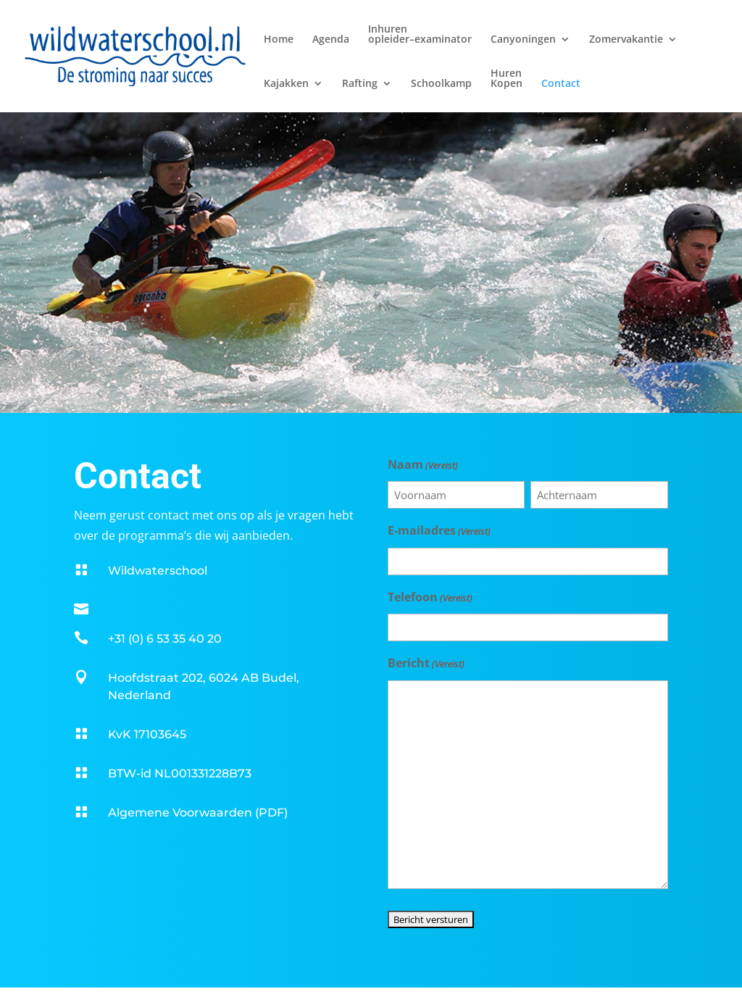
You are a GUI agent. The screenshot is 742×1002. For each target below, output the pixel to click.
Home (278, 40)
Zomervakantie (626, 40)
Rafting (360, 84)
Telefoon (430, 598)
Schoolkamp (441, 84)
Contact (560, 84)
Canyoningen (523, 40)
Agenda (330, 40)
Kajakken (286, 84)
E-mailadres (439, 531)
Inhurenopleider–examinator (420, 35)
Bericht (426, 664)
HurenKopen (506, 79)
